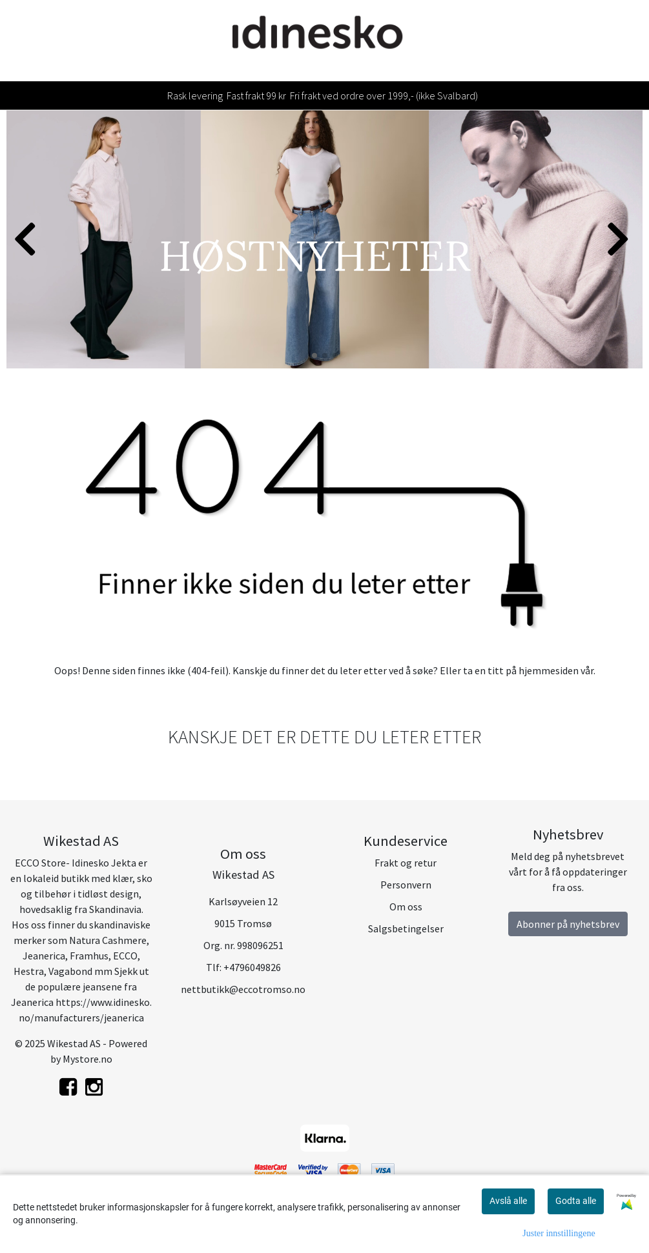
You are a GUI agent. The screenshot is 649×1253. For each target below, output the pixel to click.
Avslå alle (508, 1201)
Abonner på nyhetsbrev (568, 923)
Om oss (405, 906)
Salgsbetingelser (406, 928)
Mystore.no (87, 1058)
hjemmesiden (549, 670)
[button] (314, 355)
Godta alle (575, 1201)
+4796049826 (252, 967)
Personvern (405, 884)
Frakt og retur (406, 862)
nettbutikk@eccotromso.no (243, 989)
